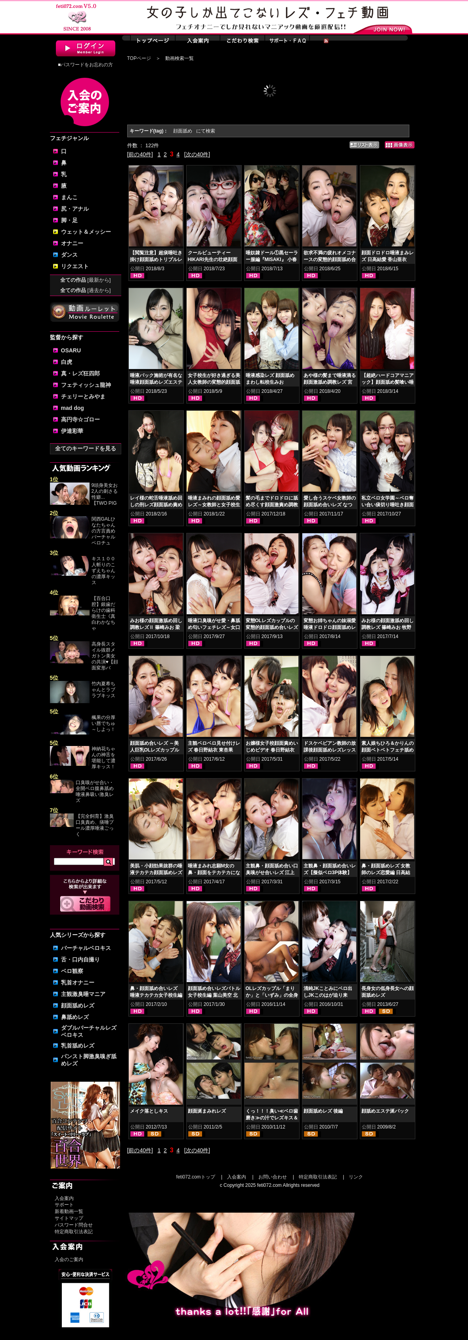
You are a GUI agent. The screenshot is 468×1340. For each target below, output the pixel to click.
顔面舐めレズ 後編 (323, 1111)
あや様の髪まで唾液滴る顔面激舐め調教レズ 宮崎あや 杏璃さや (330, 382)
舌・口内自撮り (80, 959)
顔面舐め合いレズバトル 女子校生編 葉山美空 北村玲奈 (214, 995)
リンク (356, 1177)
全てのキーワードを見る (85, 448)
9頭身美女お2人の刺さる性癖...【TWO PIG (105, 494)
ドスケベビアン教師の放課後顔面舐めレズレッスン (330, 749)
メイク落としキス (149, 1111)
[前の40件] (140, 154)
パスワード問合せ (74, 1225)
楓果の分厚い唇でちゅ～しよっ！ (103, 723)
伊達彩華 (72, 431)
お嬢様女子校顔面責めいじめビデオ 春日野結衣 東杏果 (272, 749)
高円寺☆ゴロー (80, 419)
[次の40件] (197, 154)
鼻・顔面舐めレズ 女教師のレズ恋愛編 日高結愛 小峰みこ (385, 872)
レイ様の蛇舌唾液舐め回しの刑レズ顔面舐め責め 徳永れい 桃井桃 (156, 504)
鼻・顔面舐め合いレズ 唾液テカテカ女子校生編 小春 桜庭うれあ (156, 995)
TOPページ (139, 58)
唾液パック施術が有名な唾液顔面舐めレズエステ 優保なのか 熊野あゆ (156, 382)
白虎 (66, 362)
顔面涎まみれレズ (207, 1111)
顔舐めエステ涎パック (385, 1111)
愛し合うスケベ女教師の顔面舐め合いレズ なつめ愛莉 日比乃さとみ (330, 504)
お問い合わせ (272, 1177)
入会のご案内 (69, 1259)
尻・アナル (75, 209)
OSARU (71, 350)
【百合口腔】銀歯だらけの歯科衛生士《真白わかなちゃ (103, 613)
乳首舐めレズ (77, 1045)
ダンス (69, 255)
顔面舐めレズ (77, 1005)
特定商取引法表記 (74, 1231)
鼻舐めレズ (75, 1017)
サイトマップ (69, 1218)
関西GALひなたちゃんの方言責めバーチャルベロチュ (103, 531)
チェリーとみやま (83, 396)
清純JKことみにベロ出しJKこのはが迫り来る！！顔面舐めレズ (328, 995)
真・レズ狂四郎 (80, 373)
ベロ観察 (72, 971)
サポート (64, 1204)
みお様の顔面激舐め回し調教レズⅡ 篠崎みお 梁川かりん (156, 627)
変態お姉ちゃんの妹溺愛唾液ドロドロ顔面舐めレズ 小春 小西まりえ (330, 627)
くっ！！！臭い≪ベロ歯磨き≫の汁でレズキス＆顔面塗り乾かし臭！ (272, 1117)
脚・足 (69, 220)
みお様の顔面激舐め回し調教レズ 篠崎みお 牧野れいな (387, 627)
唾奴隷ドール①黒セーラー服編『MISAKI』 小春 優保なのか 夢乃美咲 (272, 259)
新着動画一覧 (69, 1211)
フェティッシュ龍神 (86, 385)
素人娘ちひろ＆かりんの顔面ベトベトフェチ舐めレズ (387, 749)
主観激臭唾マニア (83, 994)
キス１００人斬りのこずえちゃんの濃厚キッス (103, 570)
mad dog (72, 408)
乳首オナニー (77, 982)
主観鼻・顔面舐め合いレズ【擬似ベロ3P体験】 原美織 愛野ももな (330, 872)
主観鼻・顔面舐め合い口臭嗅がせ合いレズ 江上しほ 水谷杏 (272, 872)
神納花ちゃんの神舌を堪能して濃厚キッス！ (103, 757)
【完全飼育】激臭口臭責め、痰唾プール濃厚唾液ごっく (95, 825)
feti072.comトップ (195, 1177)
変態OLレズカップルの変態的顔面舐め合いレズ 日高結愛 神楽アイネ (272, 627)
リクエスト (75, 266)
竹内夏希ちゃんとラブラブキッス (103, 689)
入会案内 (64, 1198)
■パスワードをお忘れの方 (85, 64)
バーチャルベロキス (86, 948)
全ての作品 (85, 280)
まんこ (69, 197)
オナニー (72, 243)
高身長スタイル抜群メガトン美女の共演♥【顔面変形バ (105, 656)
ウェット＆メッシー (86, 232)
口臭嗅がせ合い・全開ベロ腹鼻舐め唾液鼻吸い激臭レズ (95, 791)
